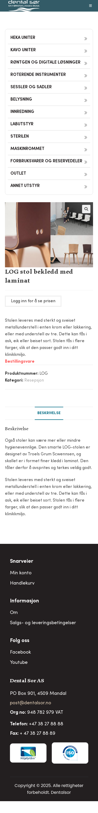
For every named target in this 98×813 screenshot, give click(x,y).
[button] (86, 209)
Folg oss (19, 641)
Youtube (19, 662)
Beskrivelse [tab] (49, 413)
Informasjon (24, 601)
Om (14, 613)
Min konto (21, 573)
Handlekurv (22, 583)
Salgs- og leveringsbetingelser (43, 623)
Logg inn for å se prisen (33, 301)
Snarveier (21, 561)
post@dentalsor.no (30, 703)
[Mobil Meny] (90, 5)
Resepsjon (34, 380)
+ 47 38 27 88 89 (37, 733)
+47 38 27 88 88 (46, 724)
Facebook (20, 652)
